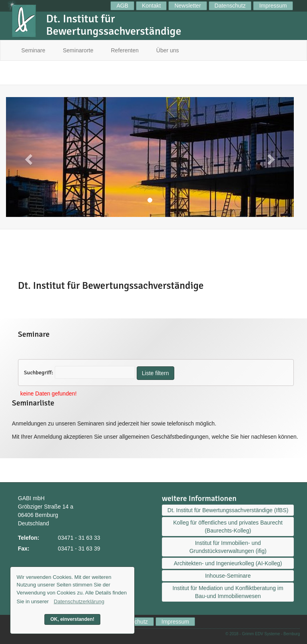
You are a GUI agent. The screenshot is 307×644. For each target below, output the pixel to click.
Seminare (33, 50)
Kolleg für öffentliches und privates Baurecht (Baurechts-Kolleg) (228, 526)
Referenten (125, 50)
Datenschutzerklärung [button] (79, 601)
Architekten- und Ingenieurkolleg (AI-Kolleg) (228, 563)
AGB (122, 5)
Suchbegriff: (38, 372)
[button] (27, 157)
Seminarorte (78, 50)
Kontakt (151, 5)
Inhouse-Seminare (228, 575)
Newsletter (187, 5)
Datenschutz (230, 5)
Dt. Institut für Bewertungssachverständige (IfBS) (228, 510)
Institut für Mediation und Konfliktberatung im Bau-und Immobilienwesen (228, 592)
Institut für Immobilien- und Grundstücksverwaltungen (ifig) (228, 547)
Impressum (273, 5)
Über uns (167, 50)
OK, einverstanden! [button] (72, 619)
